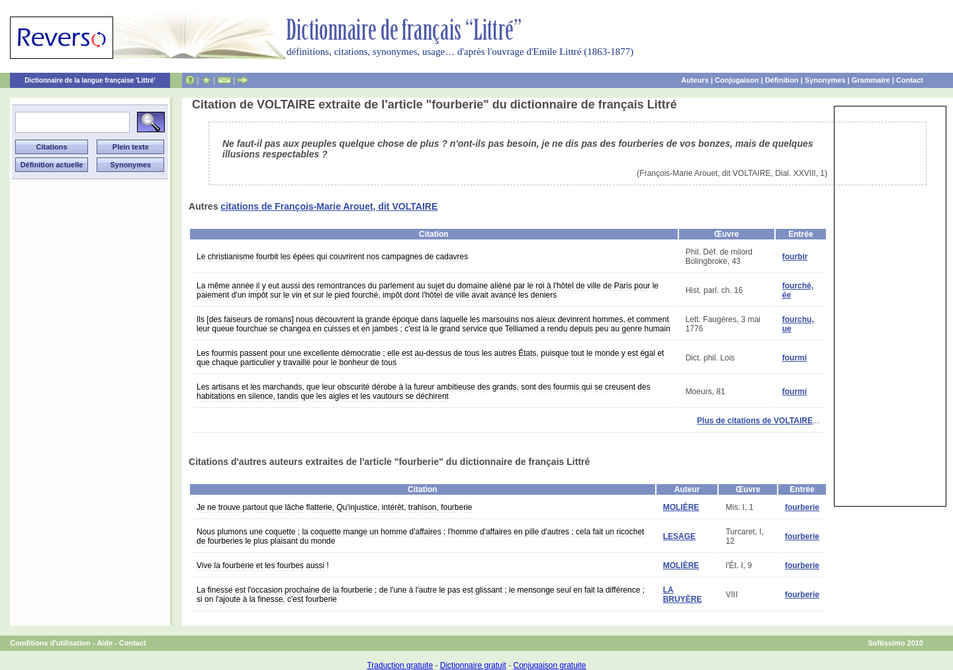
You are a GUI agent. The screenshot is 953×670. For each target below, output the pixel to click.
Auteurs (695, 80)
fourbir (795, 256)
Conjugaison (737, 80)
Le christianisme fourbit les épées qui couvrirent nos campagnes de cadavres (332, 256)
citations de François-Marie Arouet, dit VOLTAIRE (328, 206)
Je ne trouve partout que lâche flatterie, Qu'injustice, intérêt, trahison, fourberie (335, 507)
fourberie (802, 507)
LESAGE (679, 536)
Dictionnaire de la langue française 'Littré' (90, 80)
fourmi (794, 357)
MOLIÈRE (681, 507)
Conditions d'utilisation (50, 643)
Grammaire (871, 80)
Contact (909, 80)
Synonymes (825, 80)
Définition (782, 80)
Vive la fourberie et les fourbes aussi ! (263, 565)
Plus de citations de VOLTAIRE (755, 420)
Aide (105, 643)
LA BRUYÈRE (682, 594)
